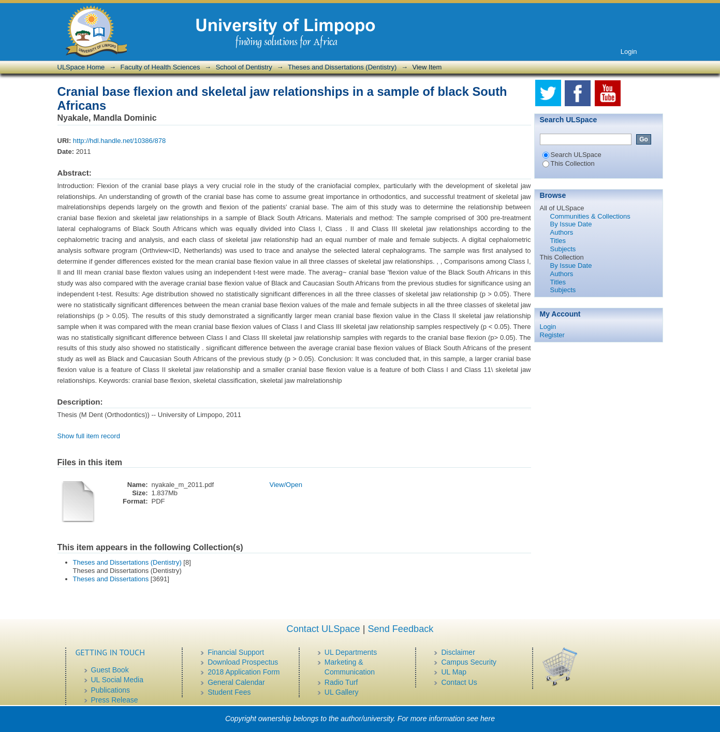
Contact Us (459, 682)
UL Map (453, 672)
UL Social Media (117, 680)
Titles (558, 241)
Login (629, 51)
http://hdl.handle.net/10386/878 (119, 141)
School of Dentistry (244, 67)
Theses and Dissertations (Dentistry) (342, 67)
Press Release (114, 700)
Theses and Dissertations (111, 579)
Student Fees (229, 692)
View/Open (286, 485)
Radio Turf (341, 682)
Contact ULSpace (323, 629)
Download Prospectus (243, 662)
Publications (110, 690)
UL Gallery (342, 692)
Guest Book (110, 670)
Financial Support (236, 652)
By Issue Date (571, 224)
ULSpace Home (81, 67)
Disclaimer (458, 652)
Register (552, 335)
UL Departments (351, 652)
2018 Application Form (244, 672)
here (487, 718)
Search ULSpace (571, 155)
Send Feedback (400, 629)
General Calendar (236, 682)
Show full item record (88, 436)
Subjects (563, 249)
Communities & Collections (590, 216)
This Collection (568, 163)
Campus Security (468, 662)
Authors (562, 232)
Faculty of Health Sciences (160, 67)
